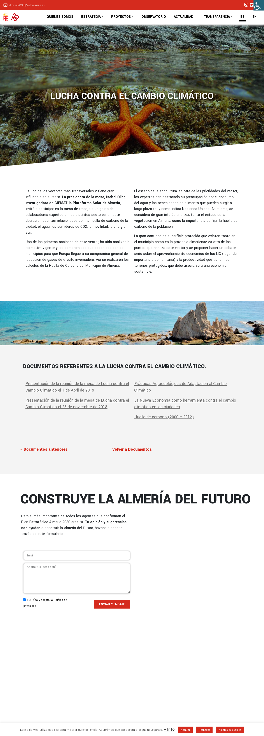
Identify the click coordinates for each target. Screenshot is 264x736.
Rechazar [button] (204, 730)
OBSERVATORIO (153, 16)
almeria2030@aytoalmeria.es (27, 5)
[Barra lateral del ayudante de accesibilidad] (258, 5)
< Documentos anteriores (43, 449)
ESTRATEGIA (91, 16)
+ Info (169, 729)
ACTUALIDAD (183, 16)
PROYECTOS (121, 16)
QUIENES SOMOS (60, 16)
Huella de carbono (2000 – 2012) (164, 417)
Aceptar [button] (185, 730)
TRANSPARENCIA (217, 16)
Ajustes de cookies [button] (230, 730)
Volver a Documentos (132, 449)
